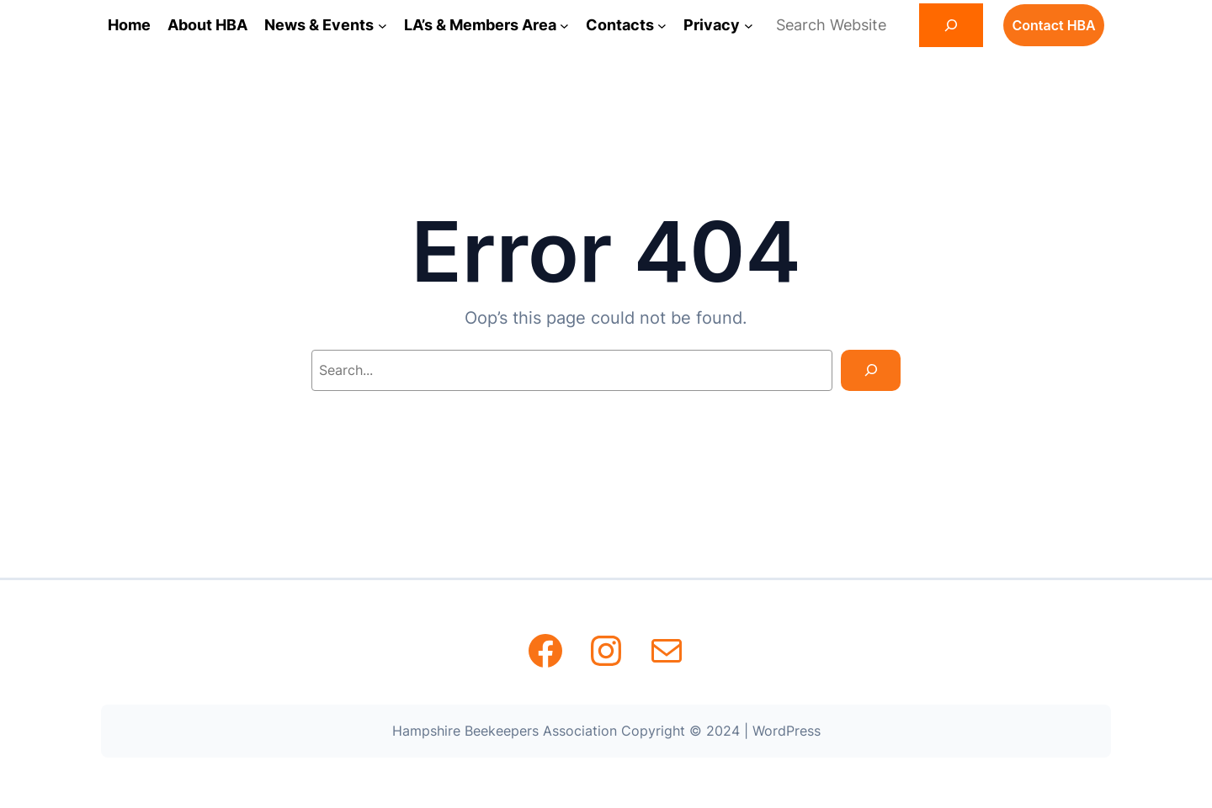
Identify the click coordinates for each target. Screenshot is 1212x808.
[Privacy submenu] (748, 25)
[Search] (951, 25)
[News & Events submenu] (382, 25)
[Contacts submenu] (662, 25)
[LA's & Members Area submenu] (564, 25)
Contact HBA (1053, 25)
